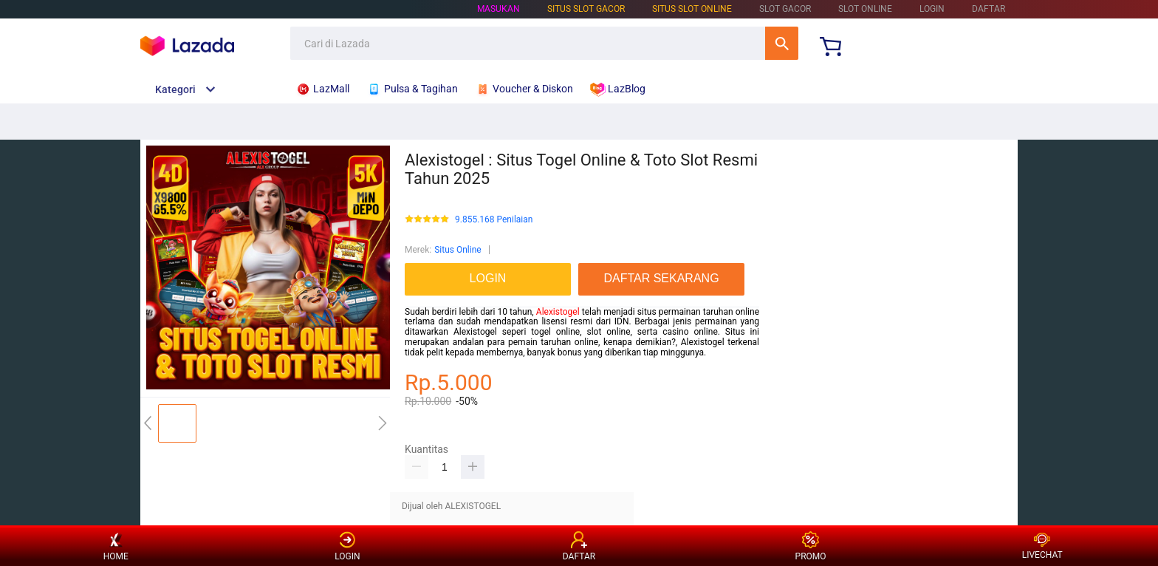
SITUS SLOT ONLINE (692, 9)
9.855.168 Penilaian (493, 220)
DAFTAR (988, 9)
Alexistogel (558, 312)
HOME (116, 546)
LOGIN (932, 9)
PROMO (810, 546)
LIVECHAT (1042, 547)
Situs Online (457, 250)
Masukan (498, 9)
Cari (781, 43)
